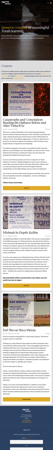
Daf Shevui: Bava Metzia (19, 283)
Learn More (26, 352)
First (26, 405)
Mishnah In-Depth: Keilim (20, 209)
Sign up (26, 188)
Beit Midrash (20, 76)
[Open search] (48, 3)
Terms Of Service (31, 446)
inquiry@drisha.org (26, 381)
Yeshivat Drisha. (18, 78)
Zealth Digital (41, 444)
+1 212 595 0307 (26, 380)
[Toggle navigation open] (51, 3)
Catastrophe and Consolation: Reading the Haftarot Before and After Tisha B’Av (24, 123)
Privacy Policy (21, 446)
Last (26, 413)
